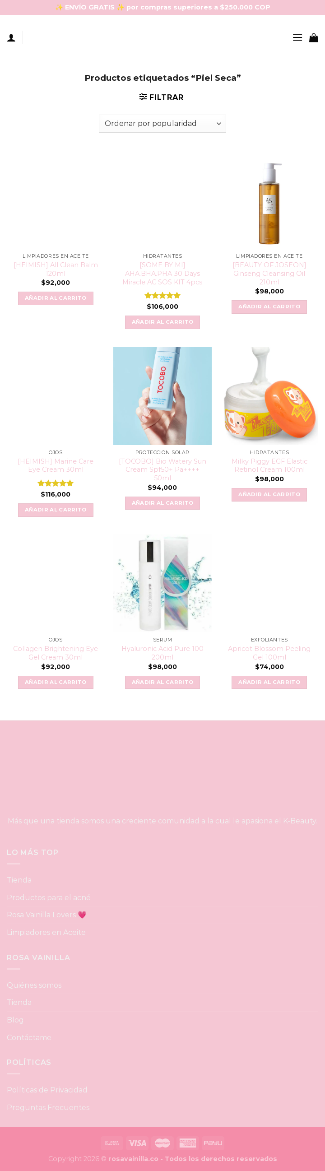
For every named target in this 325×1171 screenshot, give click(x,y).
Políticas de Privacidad (47, 1090)
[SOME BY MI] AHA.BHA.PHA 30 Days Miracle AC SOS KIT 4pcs (162, 273)
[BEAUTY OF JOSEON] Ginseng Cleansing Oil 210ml (269, 273)
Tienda (19, 880)
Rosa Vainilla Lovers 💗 (47, 915)
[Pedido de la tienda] (162, 124)
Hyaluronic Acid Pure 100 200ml (162, 653)
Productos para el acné (49, 897)
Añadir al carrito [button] (56, 298)
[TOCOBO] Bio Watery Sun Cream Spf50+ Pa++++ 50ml (162, 469)
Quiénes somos (34, 985)
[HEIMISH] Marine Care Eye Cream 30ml (55, 465)
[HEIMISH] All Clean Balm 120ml (56, 269)
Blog (15, 1020)
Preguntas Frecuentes (48, 1107)
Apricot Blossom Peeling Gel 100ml (269, 653)
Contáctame (29, 1037)
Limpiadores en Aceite (46, 932)
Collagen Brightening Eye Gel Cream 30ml (55, 653)
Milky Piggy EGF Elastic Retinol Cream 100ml (269, 465)
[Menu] (297, 37)
